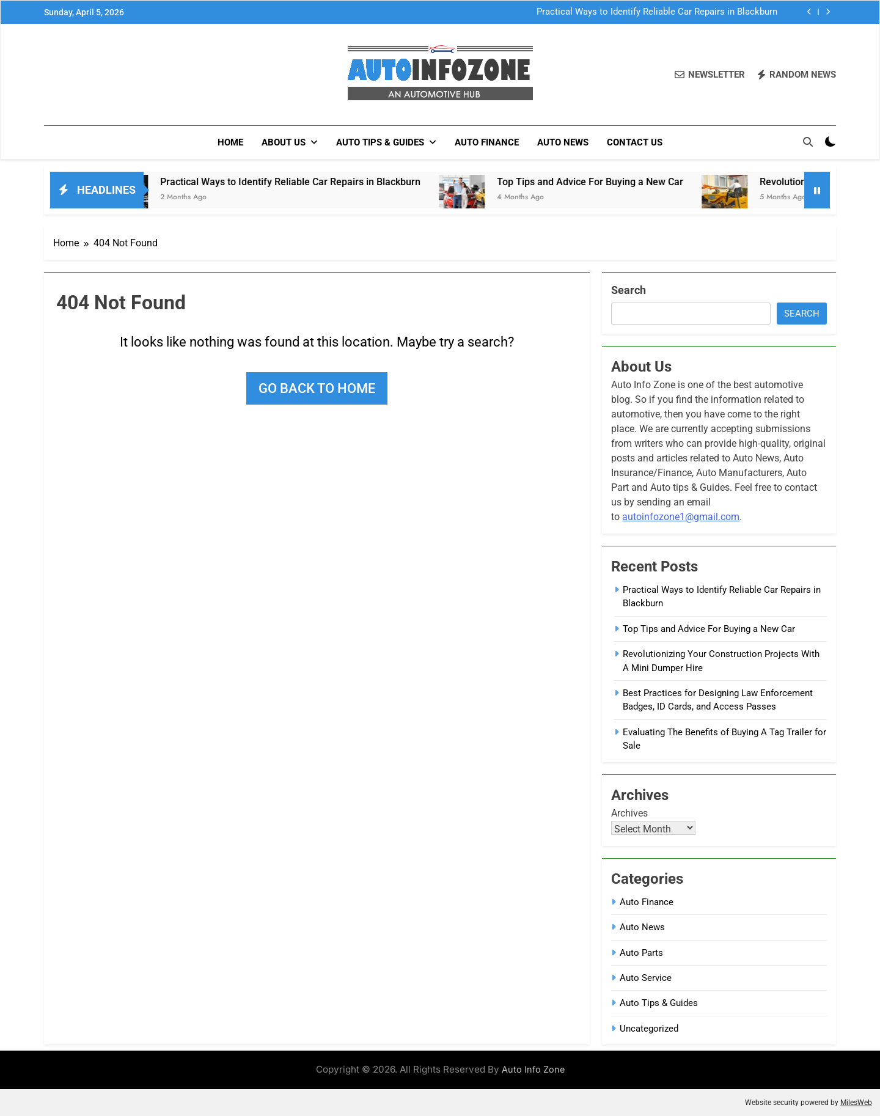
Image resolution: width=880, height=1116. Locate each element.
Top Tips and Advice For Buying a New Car (606, 182)
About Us (284, 142)
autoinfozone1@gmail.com (680, 517)
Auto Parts (641, 952)
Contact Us (634, 142)
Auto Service (646, 977)
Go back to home (316, 388)
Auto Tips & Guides (380, 142)
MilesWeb (856, 1102)
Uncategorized (649, 1028)
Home (230, 142)
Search (628, 290)
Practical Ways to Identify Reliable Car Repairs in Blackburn (657, 12)
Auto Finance (487, 142)
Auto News (562, 142)
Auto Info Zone (533, 1069)
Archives (629, 813)
